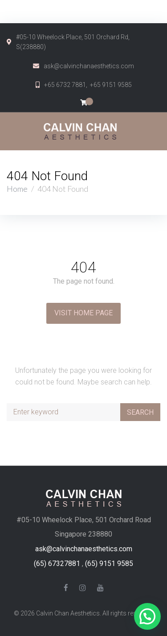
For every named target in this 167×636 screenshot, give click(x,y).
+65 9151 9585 (111, 84)
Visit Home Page (83, 313)
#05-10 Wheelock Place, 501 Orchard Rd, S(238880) (73, 41)
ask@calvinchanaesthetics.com (89, 66)
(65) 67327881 (57, 563)
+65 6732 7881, (67, 84)
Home (17, 189)
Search (140, 412)
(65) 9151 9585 (109, 563)
